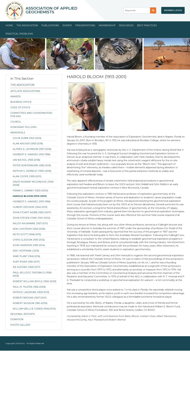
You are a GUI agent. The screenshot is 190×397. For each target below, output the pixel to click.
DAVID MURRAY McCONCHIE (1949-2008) (33, 183)
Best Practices (147, 25)
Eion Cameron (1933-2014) (29, 245)
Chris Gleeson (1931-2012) (29, 239)
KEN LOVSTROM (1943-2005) (29, 228)
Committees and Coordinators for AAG (31, 115)
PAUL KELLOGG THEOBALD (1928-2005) (32, 274)
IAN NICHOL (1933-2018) (26, 160)
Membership (107, 25)
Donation (16, 319)
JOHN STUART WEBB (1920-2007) (32, 212)
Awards (15, 96)
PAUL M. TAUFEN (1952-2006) (29, 286)
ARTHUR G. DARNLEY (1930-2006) (32, 171)
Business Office (21, 102)
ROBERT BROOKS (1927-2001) (30, 297)
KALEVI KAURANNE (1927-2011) (30, 223)
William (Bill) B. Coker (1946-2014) (34, 308)
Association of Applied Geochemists (51, 10)
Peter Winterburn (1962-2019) (32, 165)
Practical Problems (19, 33)
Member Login (173, 10)
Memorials (17, 132)
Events (67, 25)
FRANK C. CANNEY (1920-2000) (30, 190)
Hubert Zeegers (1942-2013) (30, 207)
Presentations (85, 25)
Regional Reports (22, 314)
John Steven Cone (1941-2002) (31, 217)
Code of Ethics (20, 107)
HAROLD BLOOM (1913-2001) (30, 196)
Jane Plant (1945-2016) (26, 256)
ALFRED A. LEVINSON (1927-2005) (32, 149)
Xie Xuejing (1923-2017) (26, 267)
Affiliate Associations (25, 91)
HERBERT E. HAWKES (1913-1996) (31, 154)
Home (9, 25)
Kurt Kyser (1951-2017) (26, 261)
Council (15, 121)
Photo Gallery (20, 324)
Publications (50, 25)
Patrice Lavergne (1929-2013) (31, 292)
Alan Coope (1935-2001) (27, 176)
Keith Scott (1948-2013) (27, 234)
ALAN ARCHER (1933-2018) (28, 143)
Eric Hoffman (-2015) (26, 250)
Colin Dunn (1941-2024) (27, 138)
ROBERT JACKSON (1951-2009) (30, 303)
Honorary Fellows (23, 127)
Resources (126, 25)
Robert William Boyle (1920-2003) (34, 281)
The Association (27, 25)
